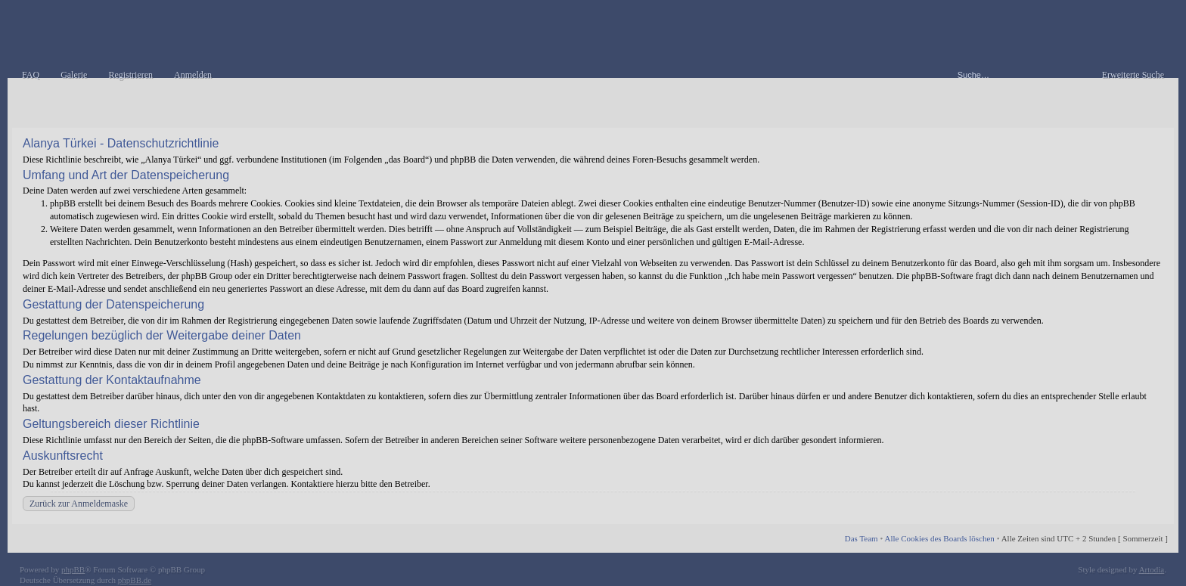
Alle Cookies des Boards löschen (939, 538)
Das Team (861, 538)
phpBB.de (134, 579)
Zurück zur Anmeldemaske (78, 503)
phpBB (73, 569)
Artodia (1152, 569)
